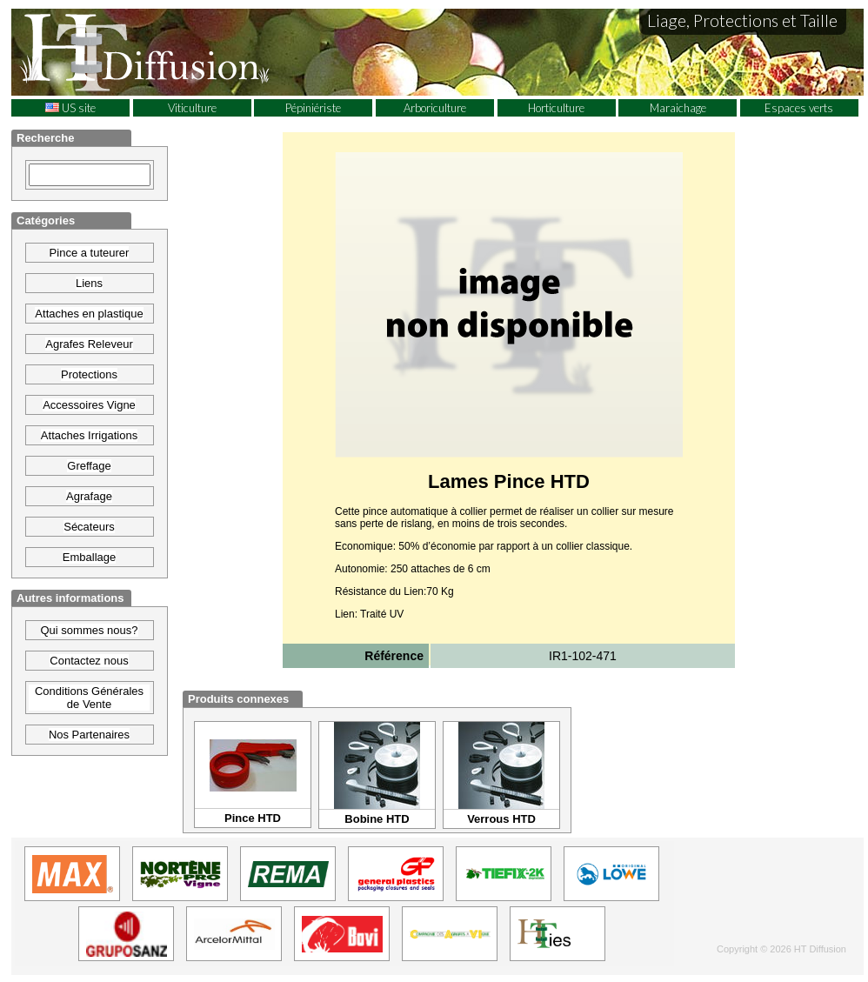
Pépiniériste (313, 108)
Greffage (88, 465)
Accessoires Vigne (89, 404)
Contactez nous (89, 660)
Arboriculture (435, 108)
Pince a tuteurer (90, 252)
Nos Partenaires (89, 734)
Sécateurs (89, 526)
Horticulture (556, 108)
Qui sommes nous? (89, 630)
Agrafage (89, 496)
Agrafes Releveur (88, 344)
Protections (89, 374)
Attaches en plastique (89, 313)
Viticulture (192, 108)
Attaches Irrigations (89, 435)
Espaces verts (799, 108)
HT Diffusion (176, 51)
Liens (89, 283)
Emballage (89, 557)
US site (70, 108)
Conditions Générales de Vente (89, 698)
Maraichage (678, 108)
